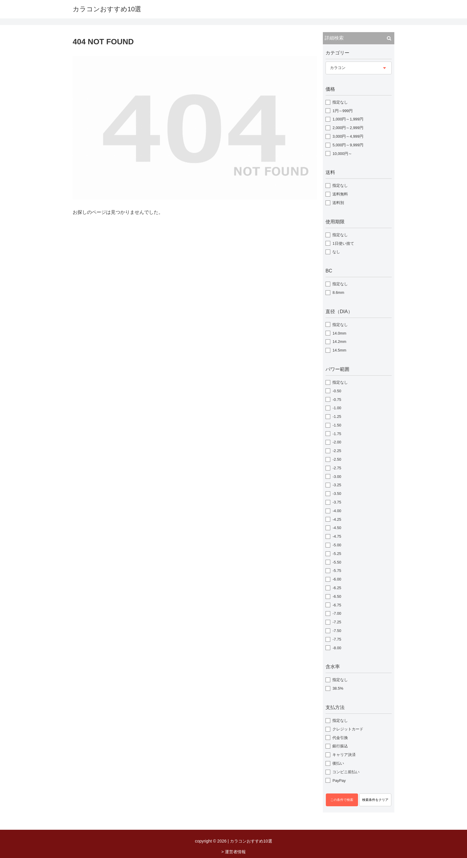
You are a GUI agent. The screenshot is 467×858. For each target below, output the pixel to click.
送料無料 (340, 194)
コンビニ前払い (345, 772)
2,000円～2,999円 (347, 128)
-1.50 (336, 425)
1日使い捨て (343, 243)
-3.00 (336, 476)
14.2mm (339, 341)
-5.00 (336, 545)
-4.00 (336, 511)
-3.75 (336, 502)
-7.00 (336, 613)
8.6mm (338, 292)
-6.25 (336, 588)
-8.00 (336, 648)
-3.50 (336, 493)
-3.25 (336, 485)
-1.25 (336, 416)
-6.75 (336, 605)
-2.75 (336, 468)
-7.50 (336, 630)
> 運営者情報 (233, 851)
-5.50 (336, 562)
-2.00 (336, 442)
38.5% (337, 688)
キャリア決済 (344, 754)
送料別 (338, 202)
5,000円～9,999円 (347, 145)
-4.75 (336, 536)
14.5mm (339, 350)
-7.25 (336, 622)
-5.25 (336, 553)
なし (336, 252)
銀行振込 (340, 746)
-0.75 (336, 399)
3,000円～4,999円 (347, 136)
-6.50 (336, 596)
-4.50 (336, 528)
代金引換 (340, 737)
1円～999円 (342, 111)
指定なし (340, 102)
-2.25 (336, 450)
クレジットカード (347, 729)
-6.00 (336, 579)
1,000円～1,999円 (347, 119)
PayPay (338, 780)
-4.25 (336, 519)
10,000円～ (342, 153)
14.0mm (339, 333)
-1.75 (336, 434)
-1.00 (336, 408)
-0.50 (336, 391)
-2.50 (336, 459)
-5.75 (336, 570)
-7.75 (336, 639)
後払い (338, 763)
